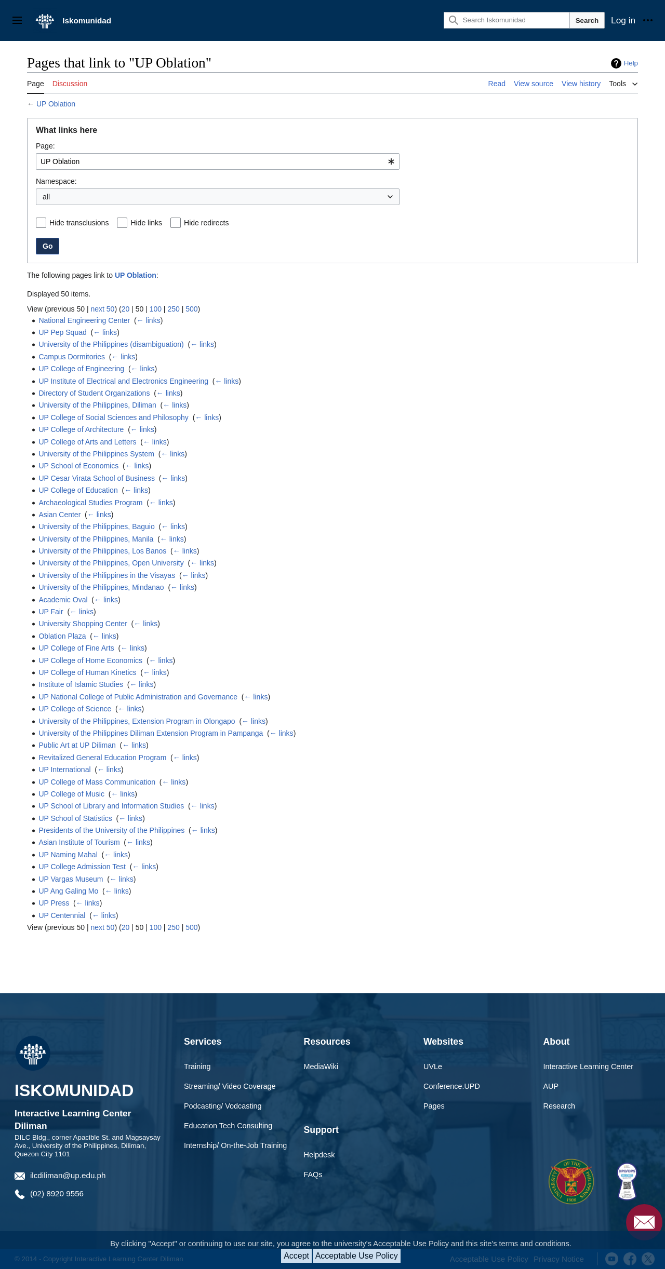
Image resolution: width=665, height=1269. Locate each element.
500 (191, 309)
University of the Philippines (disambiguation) (110, 344)
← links (149, 320)
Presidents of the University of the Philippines (111, 830)
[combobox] (218, 161)
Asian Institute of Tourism (78, 842)
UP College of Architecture (81, 429)
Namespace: (56, 181)
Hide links (146, 223)
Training (197, 1066)
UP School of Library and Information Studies (111, 806)
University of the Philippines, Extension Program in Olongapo (136, 721)
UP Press (53, 903)
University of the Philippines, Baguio (96, 526)
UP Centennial (61, 915)
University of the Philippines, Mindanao (101, 587)
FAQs (313, 1174)
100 (156, 309)
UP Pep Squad (62, 332)
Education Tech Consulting (228, 1126)
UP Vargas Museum (70, 879)
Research (559, 1106)
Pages (434, 1106)
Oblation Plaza (62, 636)
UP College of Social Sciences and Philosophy (113, 417)
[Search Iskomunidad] (507, 20)
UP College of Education (77, 490)
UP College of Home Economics (90, 660)
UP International (64, 769)
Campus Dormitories (71, 357)
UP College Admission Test (82, 866)
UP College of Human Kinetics (87, 672)
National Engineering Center (84, 320)
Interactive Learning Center (588, 1066)
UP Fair (50, 612)
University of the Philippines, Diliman (97, 405)
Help (631, 63)
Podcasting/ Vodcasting (223, 1106)
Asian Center (59, 514)
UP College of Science (74, 709)
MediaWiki (321, 1066)
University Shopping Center (82, 623)
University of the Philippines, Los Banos (102, 551)
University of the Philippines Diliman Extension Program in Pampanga (150, 733)
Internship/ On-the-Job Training (235, 1145)
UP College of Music (71, 794)
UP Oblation (55, 104)
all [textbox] (46, 197)
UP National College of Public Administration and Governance (137, 697)
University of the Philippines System (96, 454)
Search (587, 20)
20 (126, 309)
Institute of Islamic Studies (80, 684)
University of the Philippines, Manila (95, 539)
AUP (551, 1086)
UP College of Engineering (81, 369)
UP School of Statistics (75, 818)
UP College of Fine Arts (76, 648)
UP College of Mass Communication (96, 782)
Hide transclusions (79, 223)
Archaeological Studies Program (90, 502)
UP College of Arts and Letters (87, 442)
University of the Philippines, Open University (110, 563)
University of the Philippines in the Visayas (106, 575)
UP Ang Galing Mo (68, 891)
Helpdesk (319, 1155)
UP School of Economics (78, 466)
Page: (45, 146)
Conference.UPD (451, 1086)
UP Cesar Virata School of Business (96, 478)
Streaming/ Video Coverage (230, 1086)
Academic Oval (62, 600)
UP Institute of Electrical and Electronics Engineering (123, 381)
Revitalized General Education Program (102, 757)
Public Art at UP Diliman (76, 745)
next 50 (102, 309)
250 (173, 309)
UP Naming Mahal (67, 855)
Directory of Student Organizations (94, 393)
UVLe (432, 1066)
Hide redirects (206, 223)
